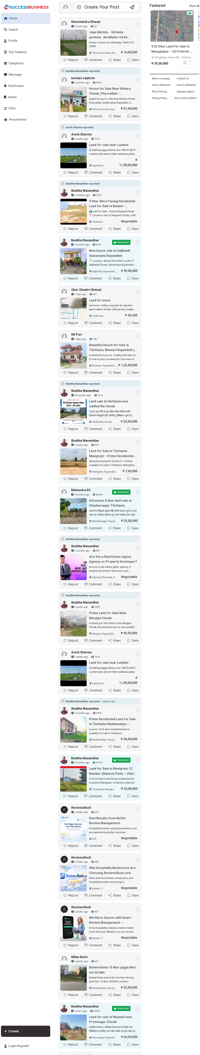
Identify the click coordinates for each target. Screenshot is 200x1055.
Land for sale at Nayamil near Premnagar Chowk (110, 1019)
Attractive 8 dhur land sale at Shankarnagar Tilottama (110, 503)
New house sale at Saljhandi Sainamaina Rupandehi (109, 253)
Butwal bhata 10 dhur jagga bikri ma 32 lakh (112, 969)
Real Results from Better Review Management (107, 820)
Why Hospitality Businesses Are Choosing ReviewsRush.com (112, 870)
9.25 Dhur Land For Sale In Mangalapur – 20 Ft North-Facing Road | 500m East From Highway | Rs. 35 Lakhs (170, 49)
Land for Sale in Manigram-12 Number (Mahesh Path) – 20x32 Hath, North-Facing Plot (112, 771)
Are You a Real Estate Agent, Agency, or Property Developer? (113, 559)
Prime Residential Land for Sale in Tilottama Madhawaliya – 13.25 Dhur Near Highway (112, 722)
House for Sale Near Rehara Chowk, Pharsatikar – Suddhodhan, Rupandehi (110, 91)
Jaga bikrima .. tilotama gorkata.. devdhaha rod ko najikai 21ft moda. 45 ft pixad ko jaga (112, 35)
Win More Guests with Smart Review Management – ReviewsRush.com (110, 920)
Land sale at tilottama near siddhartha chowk (109, 403)
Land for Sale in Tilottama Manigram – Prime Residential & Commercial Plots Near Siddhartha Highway (113, 454)
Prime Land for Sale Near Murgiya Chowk (108, 615)
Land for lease (100, 300)
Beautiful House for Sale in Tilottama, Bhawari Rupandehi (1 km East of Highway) (112, 348)
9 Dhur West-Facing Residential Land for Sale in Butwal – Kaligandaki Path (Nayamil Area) (112, 204)
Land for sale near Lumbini (108, 145)
